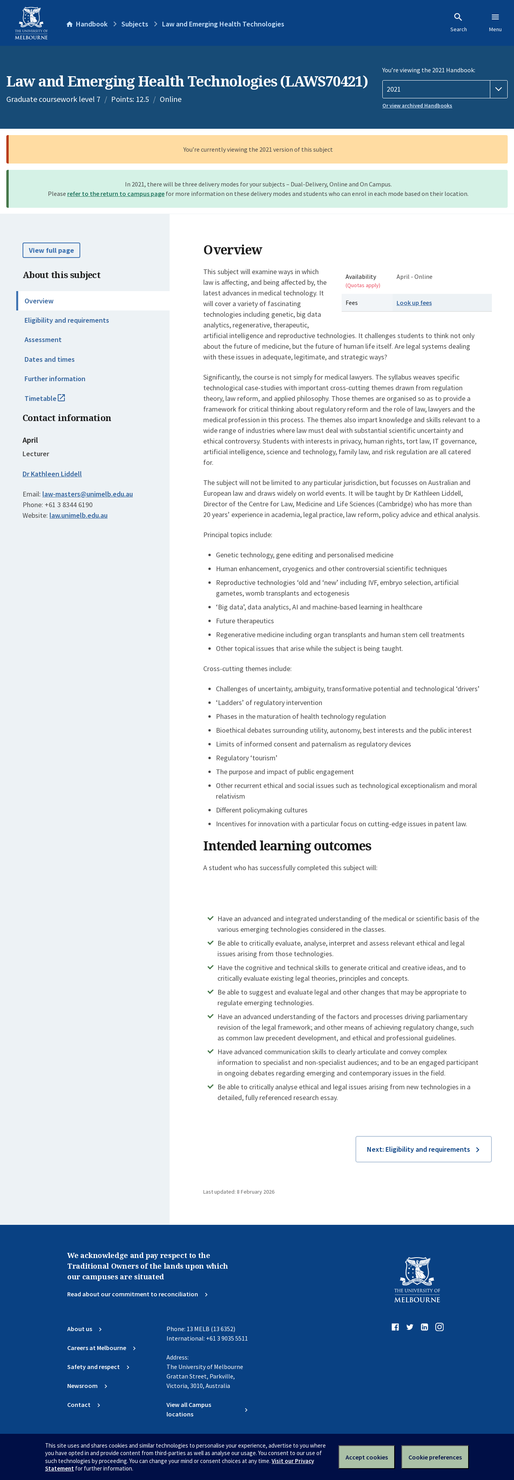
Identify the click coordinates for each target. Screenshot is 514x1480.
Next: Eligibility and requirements (418, 1149)
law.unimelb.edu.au (78, 515)
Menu (495, 22)
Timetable (53, 401)
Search (458, 22)
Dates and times (50, 359)
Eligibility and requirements (67, 320)
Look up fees (414, 303)
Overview (39, 300)
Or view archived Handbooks (417, 105)
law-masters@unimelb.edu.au (87, 494)
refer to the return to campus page (115, 193)
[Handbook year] (445, 89)
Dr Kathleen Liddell (52, 473)
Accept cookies (367, 1457)
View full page (51, 250)
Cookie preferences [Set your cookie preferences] (435, 1457)
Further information (55, 378)
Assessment (43, 339)
